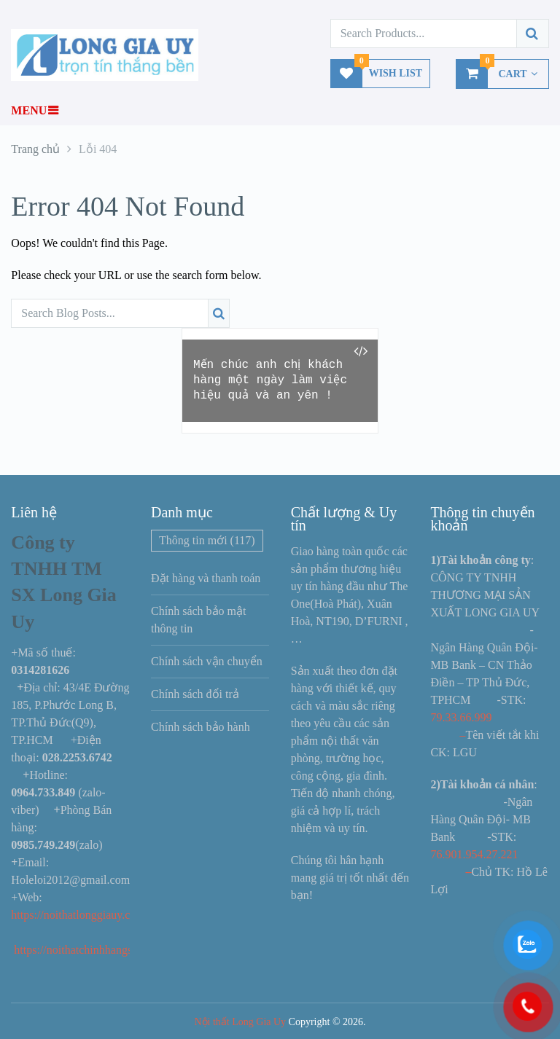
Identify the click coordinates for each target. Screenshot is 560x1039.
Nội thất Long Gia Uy (240, 1021)
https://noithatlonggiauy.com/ (81, 915)
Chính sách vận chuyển (206, 661)
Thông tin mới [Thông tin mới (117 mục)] (207, 540)
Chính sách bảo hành (200, 727)
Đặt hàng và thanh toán (205, 578)
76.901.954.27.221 (474, 854)
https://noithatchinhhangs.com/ (86, 950)
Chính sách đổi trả (195, 694)
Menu (29, 110)
